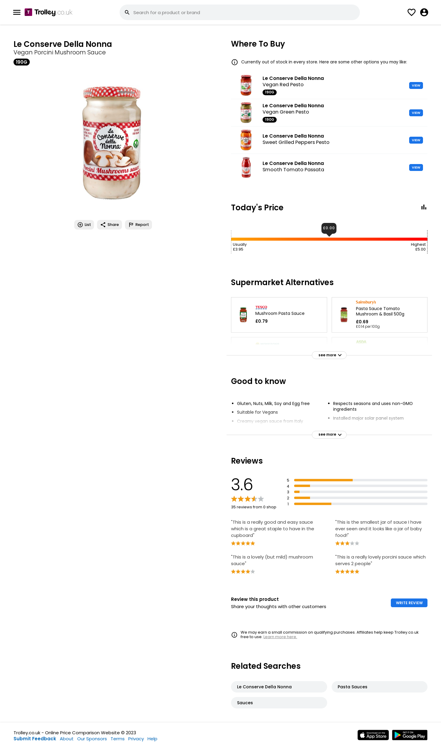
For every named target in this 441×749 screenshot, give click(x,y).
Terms (118, 738)
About (67, 738)
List (84, 225)
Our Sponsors (92, 738)
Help (152, 738)
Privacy (136, 738)
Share (109, 225)
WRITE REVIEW (409, 602)
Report (138, 225)
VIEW (416, 85)
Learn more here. (280, 637)
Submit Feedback (35, 738)
